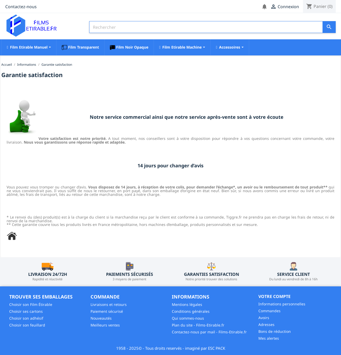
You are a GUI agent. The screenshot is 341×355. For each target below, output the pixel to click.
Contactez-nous (21, 7)
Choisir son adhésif (26, 318)
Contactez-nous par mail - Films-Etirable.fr (209, 331)
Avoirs (263, 317)
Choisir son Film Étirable (30, 304)
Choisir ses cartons (26, 311)
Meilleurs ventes (105, 325)
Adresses (266, 324)
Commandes (269, 310)
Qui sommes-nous (188, 318)
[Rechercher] (212, 27)
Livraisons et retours (109, 304)
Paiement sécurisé (107, 311)
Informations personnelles (281, 303)
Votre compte (274, 296)
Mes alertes (268, 338)
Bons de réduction (274, 331)
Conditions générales (191, 311)
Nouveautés (101, 318)
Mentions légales (187, 304)
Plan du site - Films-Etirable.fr (198, 325)
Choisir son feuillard (27, 325)
